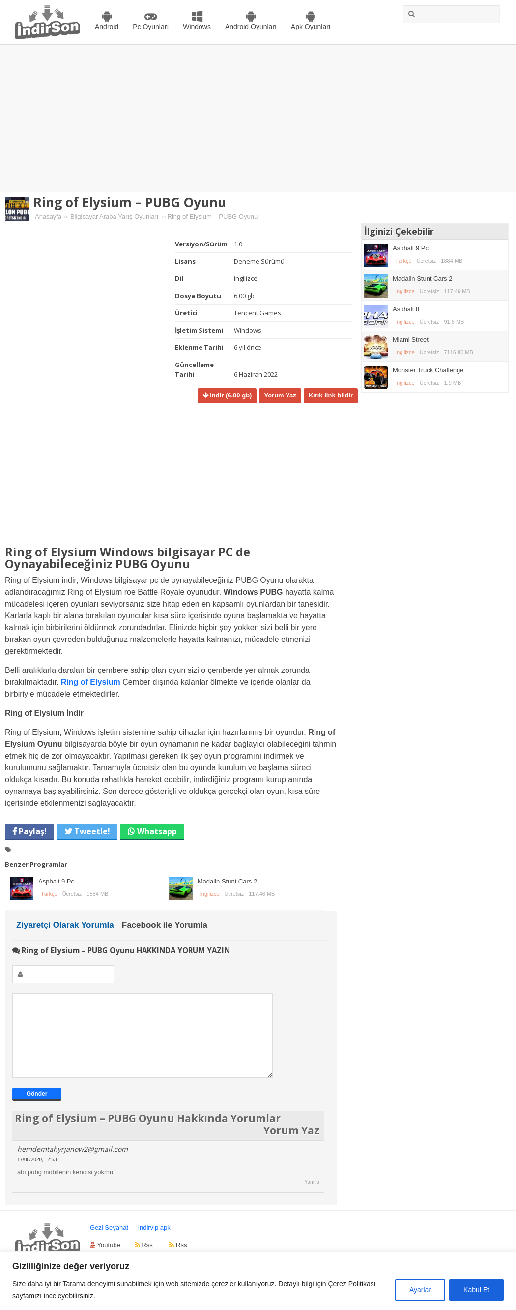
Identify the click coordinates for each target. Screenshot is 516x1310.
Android (106, 26)
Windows (197, 26)
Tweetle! (91, 831)
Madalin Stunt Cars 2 (227, 881)
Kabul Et (476, 1290)
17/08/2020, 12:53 (37, 1174)
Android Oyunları (251, 26)
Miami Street (411, 339)
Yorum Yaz (280, 395)
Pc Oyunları (151, 26)
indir (230, 395)
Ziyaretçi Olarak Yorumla (65, 925)
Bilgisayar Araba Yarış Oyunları (114, 216)
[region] (258, 1280)
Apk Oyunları (311, 26)
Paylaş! (32, 831)
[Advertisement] (258, 118)
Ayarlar (420, 1290)
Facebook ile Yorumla (164, 925)
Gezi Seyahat (109, 1242)
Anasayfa (48, 216)
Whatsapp (157, 831)
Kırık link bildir (331, 395)
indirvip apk (154, 1242)
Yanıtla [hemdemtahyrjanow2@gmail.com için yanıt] (312, 1196)
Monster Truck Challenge (428, 370)
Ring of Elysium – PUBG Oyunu (129, 202)
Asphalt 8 (406, 309)
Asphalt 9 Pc (56, 881)
